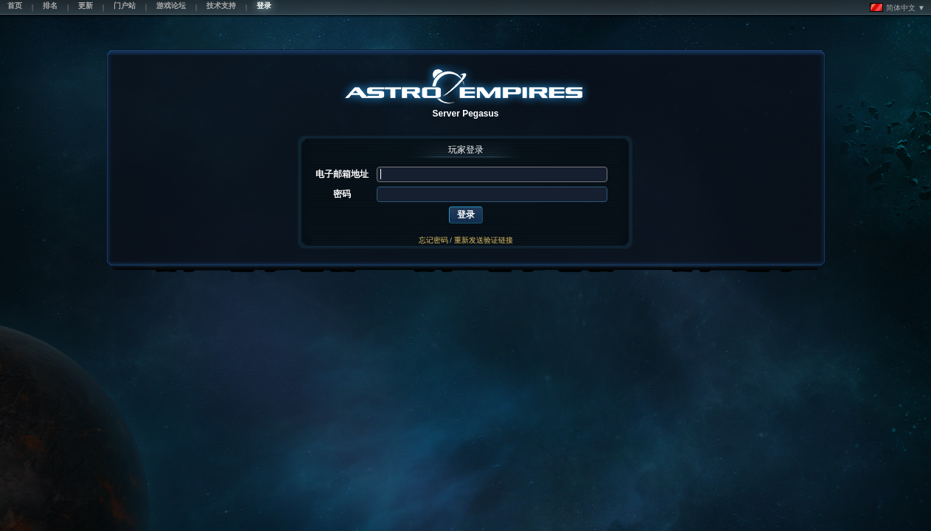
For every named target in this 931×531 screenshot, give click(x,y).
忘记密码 (433, 240)
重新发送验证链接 (483, 240)
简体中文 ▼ (897, 7)
